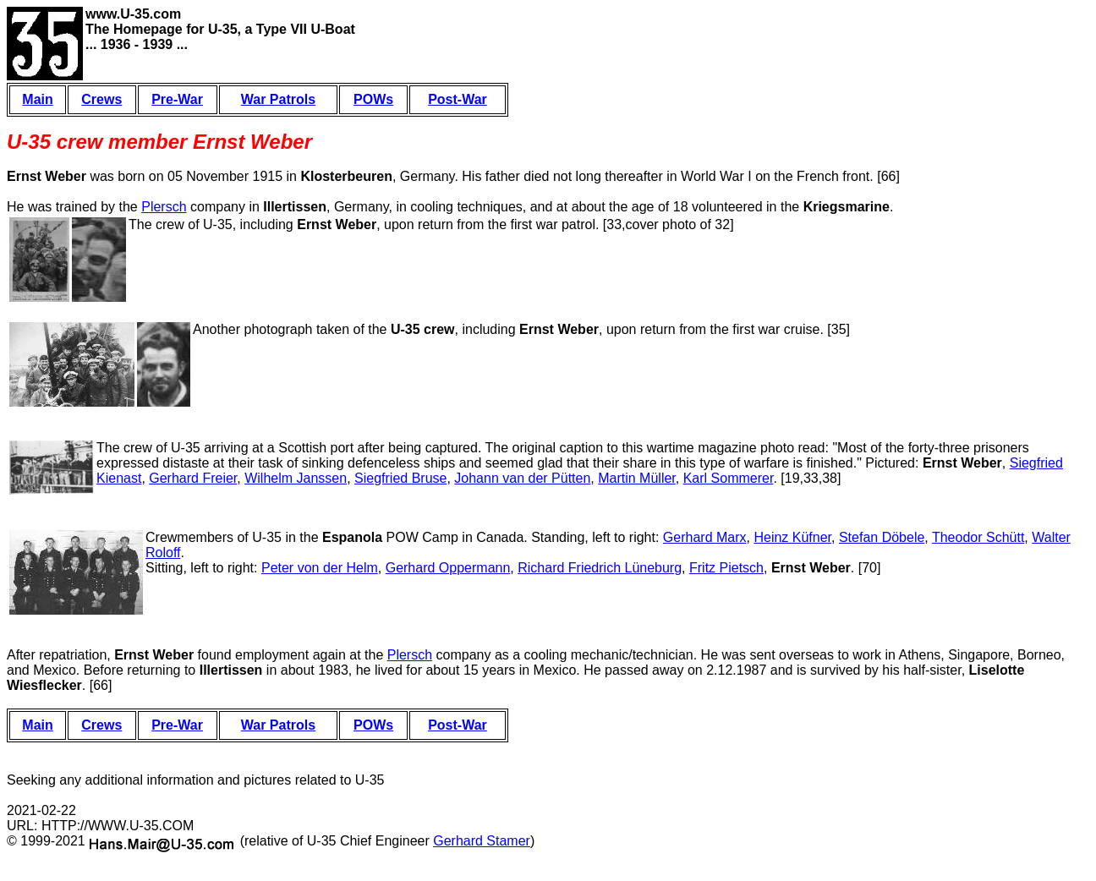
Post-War (457, 99)
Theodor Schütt (978, 537)
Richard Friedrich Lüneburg (600, 568)
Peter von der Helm (319, 568)
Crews (101, 99)
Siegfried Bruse (400, 478)
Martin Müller (637, 478)
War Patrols (278, 99)
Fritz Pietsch (726, 568)
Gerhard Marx (705, 537)
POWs (373, 99)
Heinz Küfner (792, 537)
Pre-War (177, 99)
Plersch (163, 207)
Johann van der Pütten (522, 478)
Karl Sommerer (728, 478)
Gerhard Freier (193, 478)
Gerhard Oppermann (448, 568)
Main (37, 99)
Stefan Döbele (881, 537)
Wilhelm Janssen (295, 478)
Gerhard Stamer (481, 841)
